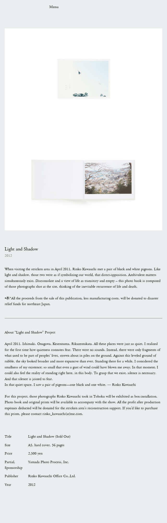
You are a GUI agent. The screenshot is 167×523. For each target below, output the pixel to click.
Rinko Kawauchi (21, 7)
